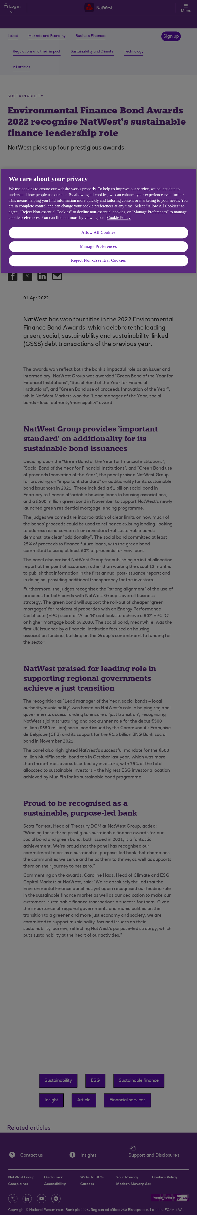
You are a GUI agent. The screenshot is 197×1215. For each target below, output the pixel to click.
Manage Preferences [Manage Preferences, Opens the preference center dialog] (98, 246)
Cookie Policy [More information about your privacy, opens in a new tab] (119, 217)
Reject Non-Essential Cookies (98, 260)
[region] (98, 221)
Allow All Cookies (98, 232)
